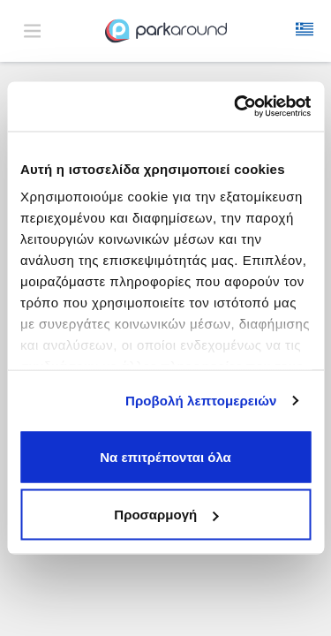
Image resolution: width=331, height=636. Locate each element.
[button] (304, 31)
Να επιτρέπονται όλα (165, 456)
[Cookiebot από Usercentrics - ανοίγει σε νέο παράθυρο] (236, 106)
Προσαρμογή (166, 514)
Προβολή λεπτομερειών (201, 400)
